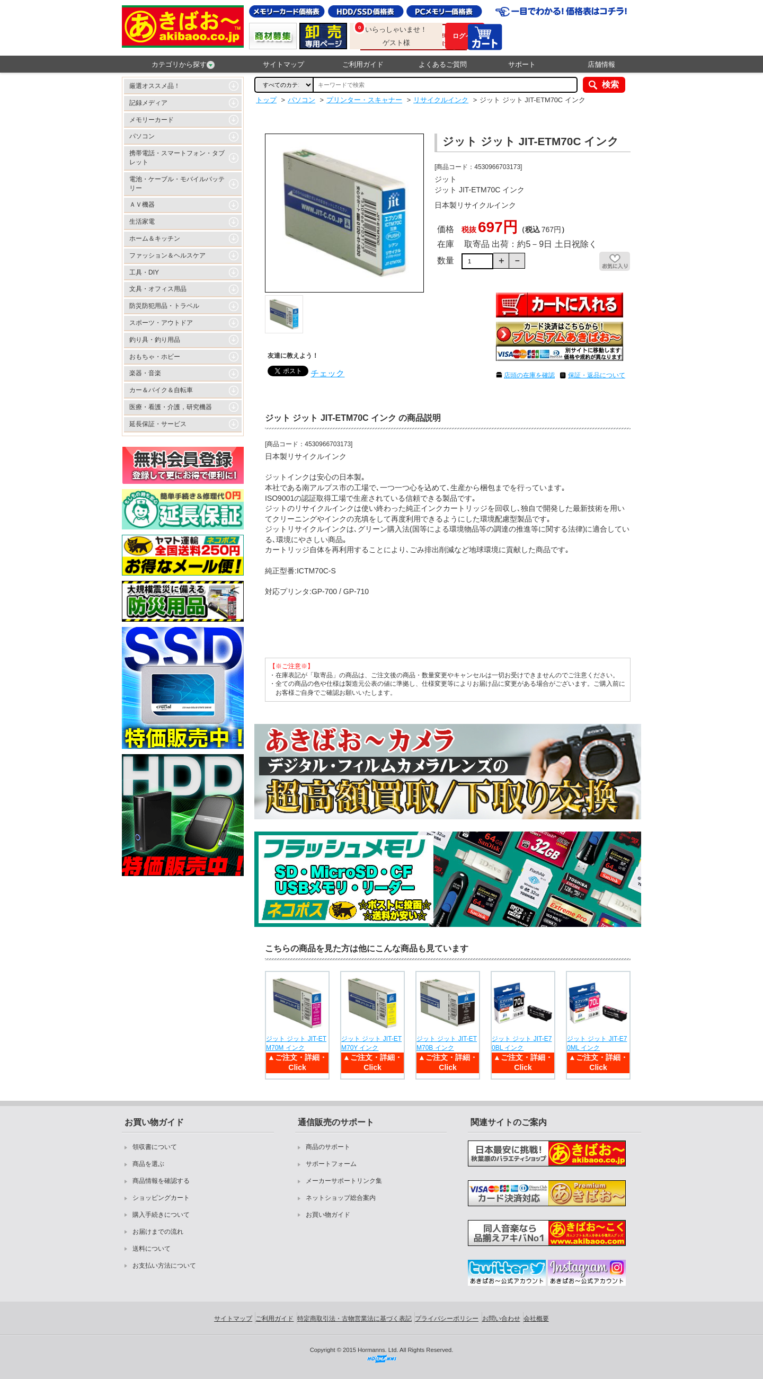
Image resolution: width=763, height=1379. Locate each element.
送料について (151, 1248)
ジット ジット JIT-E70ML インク (597, 1043)
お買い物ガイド (328, 1214)
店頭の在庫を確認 (529, 375)
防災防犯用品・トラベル (164, 306)
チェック (327, 373)
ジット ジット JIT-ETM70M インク (296, 1043)
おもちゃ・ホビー (154, 356)
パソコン (142, 136)
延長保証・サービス (158, 424)
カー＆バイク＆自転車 (161, 390)
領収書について (154, 1147)
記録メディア (148, 103)
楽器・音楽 (145, 373)
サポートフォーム (331, 1164)
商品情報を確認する (161, 1180)
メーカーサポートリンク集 (344, 1180)
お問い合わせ (501, 1318)
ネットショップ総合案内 (341, 1197)
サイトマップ (283, 64)
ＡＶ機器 (142, 204)
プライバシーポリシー (446, 1318)
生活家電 (142, 221)
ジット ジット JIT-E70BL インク (522, 1043)
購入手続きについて (161, 1214)
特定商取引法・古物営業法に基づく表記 (354, 1318)
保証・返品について (596, 375)
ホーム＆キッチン (154, 238)
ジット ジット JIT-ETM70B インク (446, 1043)
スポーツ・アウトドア (161, 322)
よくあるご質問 (443, 64)
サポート (522, 64)
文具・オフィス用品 (158, 289)
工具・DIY (144, 272)
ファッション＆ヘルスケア (167, 255)
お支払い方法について (164, 1265)
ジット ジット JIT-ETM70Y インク (371, 1043)
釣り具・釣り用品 (154, 339)
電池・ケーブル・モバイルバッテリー (177, 183)
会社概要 (536, 1318)
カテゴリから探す (183, 64)
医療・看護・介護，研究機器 (170, 407)
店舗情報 (601, 64)
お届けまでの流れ (157, 1231)
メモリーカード (151, 119)
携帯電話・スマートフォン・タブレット (177, 157)
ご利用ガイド (363, 64)
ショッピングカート (161, 1197)
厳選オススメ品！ (154, 86)
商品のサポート (328, 1147)
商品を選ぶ (148, 1164)
